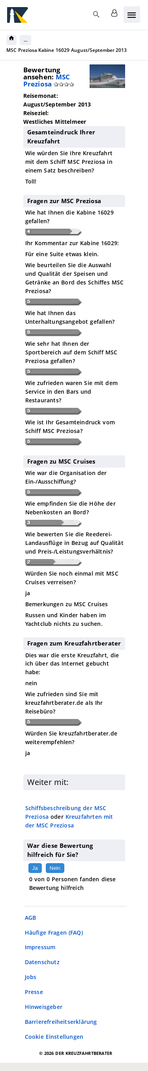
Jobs (31, 977)
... (25, 40)
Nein (55, 868)
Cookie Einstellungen (54, 1036)
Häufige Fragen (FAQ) (54, 932)
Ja (35, 868)
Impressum (40, 947)
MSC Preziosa (46, 80)
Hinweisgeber (43, 1006)
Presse (34, 992)
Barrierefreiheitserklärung (61, 1021)
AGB (30, 917)
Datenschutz (42, 962)
